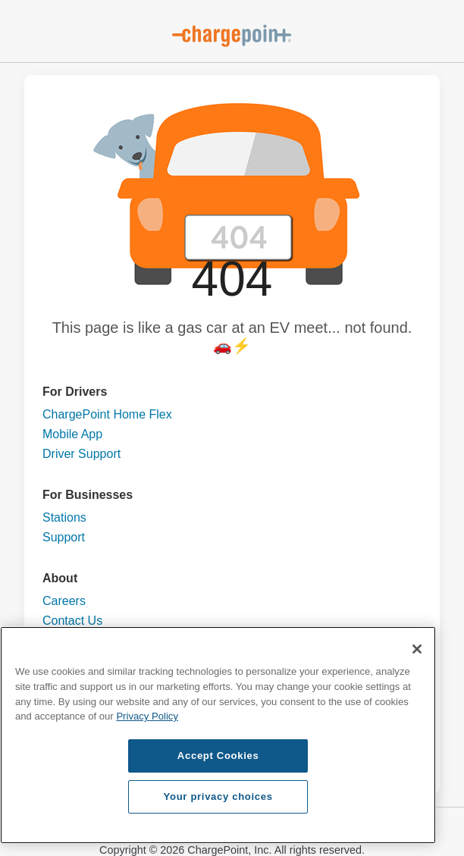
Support (63, 537)
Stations (64, 517)
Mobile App (72, 434)
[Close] (417, 649)
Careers (64, 600)
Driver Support (81, 453)
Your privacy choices (218, 796)
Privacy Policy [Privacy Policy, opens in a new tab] (147, 716)
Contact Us (72, 620)
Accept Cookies (218, 755)
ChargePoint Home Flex (107, 414)
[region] (218, 735)
